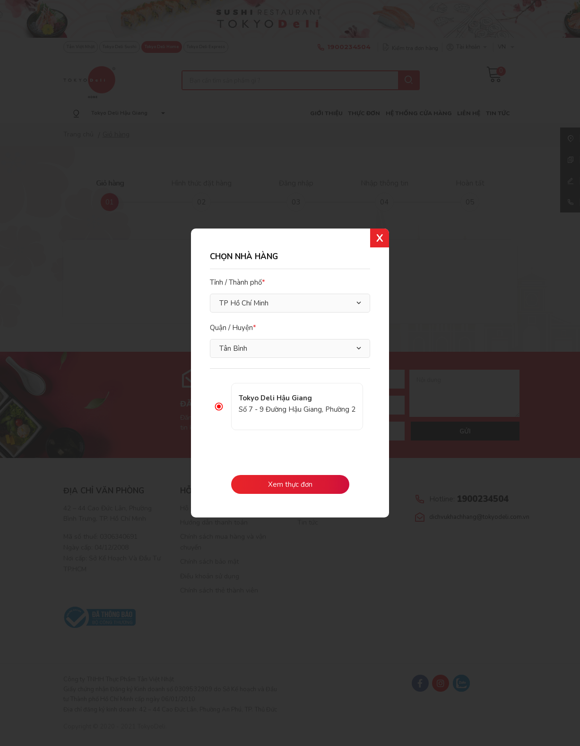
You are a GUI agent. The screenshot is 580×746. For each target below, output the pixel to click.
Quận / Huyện (231, 327)
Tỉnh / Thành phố (236, 282)
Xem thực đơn (290, 484)
